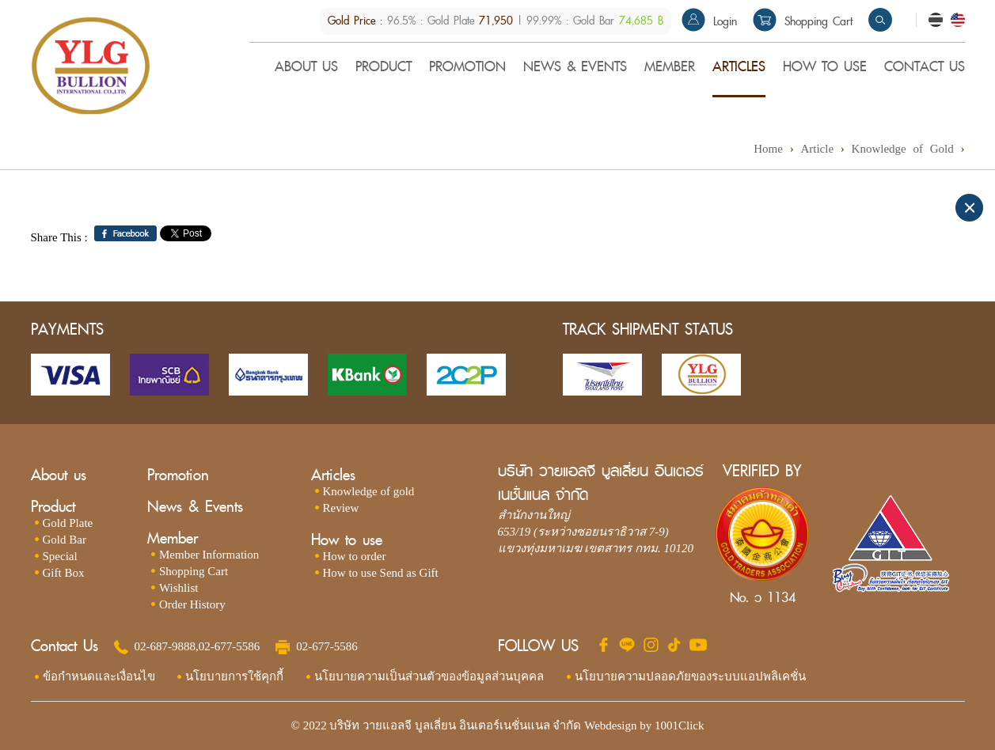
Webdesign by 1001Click (644, 725)
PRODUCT (383, 68)
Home (768, 148)
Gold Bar (64, 539)
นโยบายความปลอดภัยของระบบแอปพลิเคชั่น (690, 676)
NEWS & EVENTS (575, 68)
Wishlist (178, 587)
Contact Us (64, 647)
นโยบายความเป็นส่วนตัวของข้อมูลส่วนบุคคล (429, 676)
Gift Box (64, 572)
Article (817, 148)
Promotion (178, 475)
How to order (354, 556)
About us (58, 475)
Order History (192, 604)
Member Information (209, 554)
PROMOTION (467, 68)
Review (341, 508)
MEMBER (669, 68)
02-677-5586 (229, 646)
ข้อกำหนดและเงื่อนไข (99, 676)
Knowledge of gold (369, 491)
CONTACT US (924, 68)
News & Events (195, 506)
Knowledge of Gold (903, 148)
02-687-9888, (167, 646)
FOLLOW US (538, 647)
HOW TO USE (825, 68)
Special (60, 556)
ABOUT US (306, 68)
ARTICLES (738, 68)
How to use (346, 540)
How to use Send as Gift (381, 572)
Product (53, 506)
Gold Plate (68, 523)
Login (709, 22)
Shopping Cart (803, 22)
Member (172, 538)
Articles (333, 475)
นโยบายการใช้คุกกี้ (234, 676)
